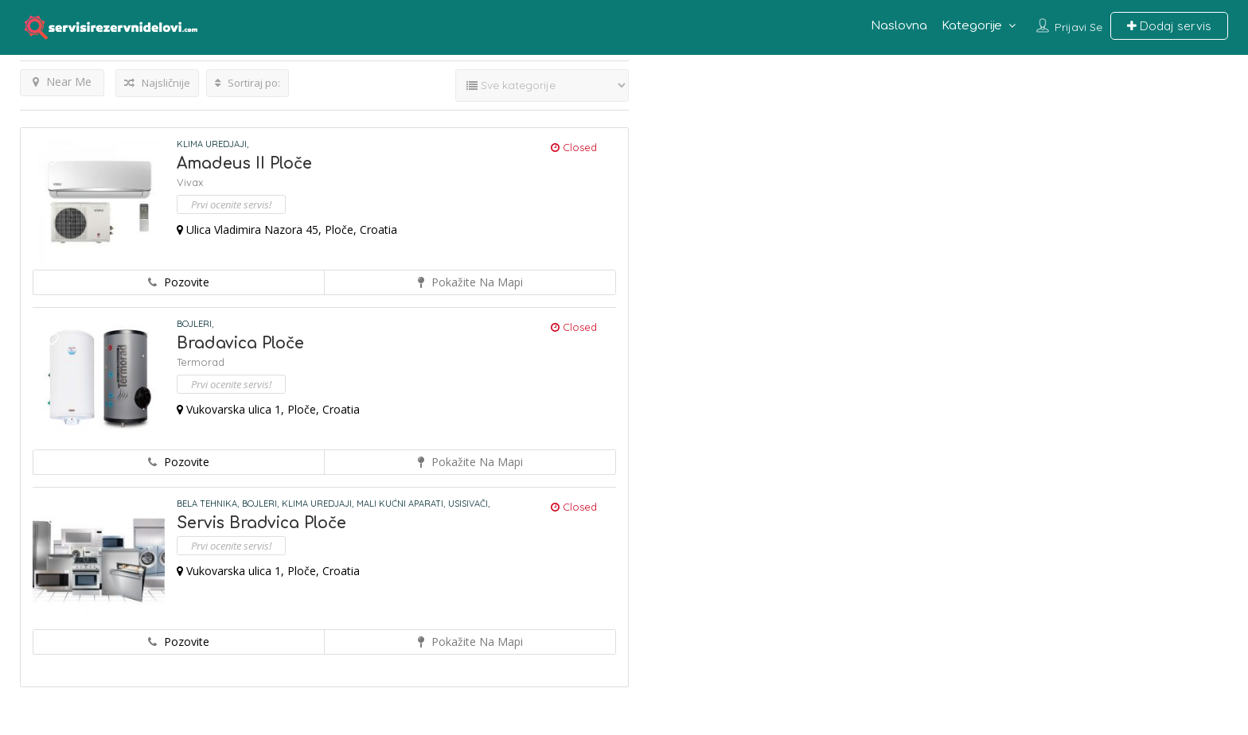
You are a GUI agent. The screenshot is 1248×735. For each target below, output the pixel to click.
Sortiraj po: (247, 83)
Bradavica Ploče (240, 343)
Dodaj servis (1169, 25)
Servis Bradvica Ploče (261, 523)
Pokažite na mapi (470, 282)
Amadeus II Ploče (244, 163)
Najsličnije (157, 83)
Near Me (62, 81)
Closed (574, 147)
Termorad (200, 362)
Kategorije (972, 26)
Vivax (190, 182)
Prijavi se (1078, 27)
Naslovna (899, 26)
